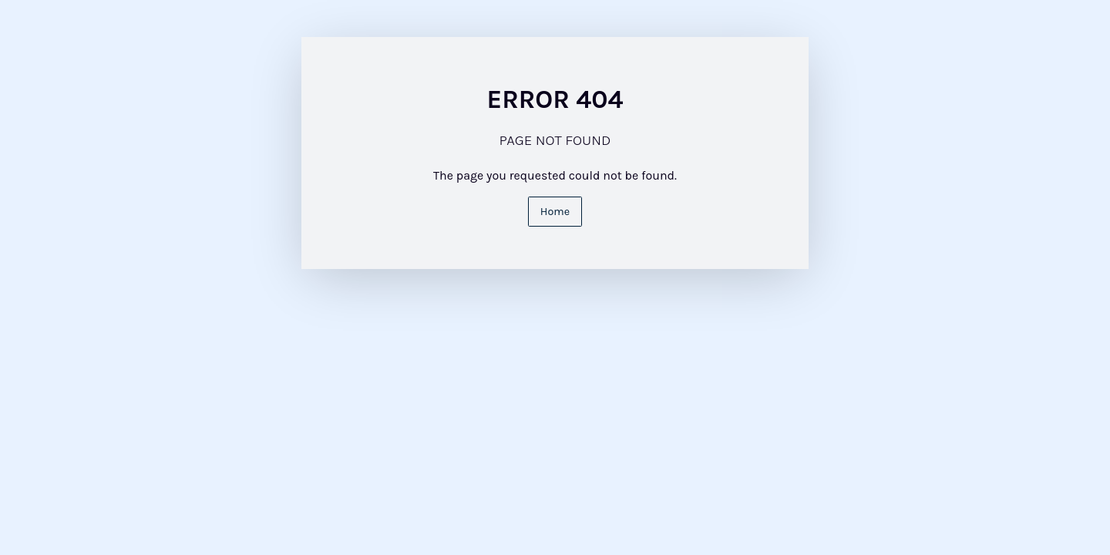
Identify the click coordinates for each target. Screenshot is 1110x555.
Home (555, 211)
